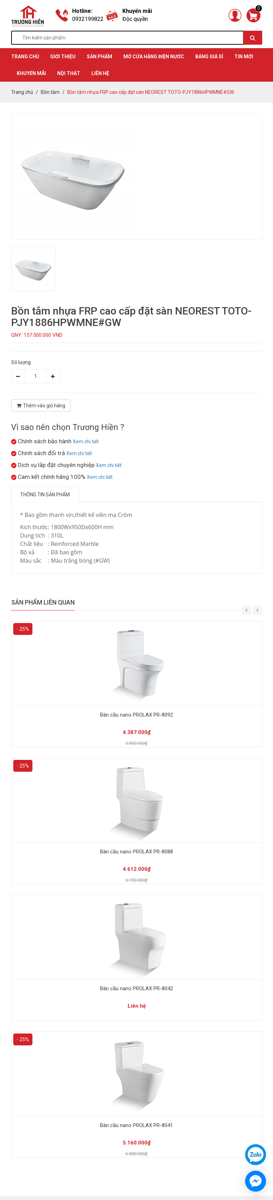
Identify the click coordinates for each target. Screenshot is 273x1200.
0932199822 (88, 19)
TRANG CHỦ (25, 56)
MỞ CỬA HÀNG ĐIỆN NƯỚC (153, 56)
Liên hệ (100, 73)
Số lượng (21, 362)
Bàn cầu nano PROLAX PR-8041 (136, 1125)
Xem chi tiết (86, 441)
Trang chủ (22, 92)
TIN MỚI (243, 56)
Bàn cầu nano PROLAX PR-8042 (136, 988)
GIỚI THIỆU (63, 56)
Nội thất (68, 73)
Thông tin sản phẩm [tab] (45, 494)
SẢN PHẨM (99, 56)
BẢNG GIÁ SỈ (209, 56)
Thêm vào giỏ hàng (41, 405)
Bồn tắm (50, 92)
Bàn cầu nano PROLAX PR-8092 (136, 715)
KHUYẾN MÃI (31, 73)
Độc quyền (135, 19)
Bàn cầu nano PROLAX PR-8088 (136, 852)
